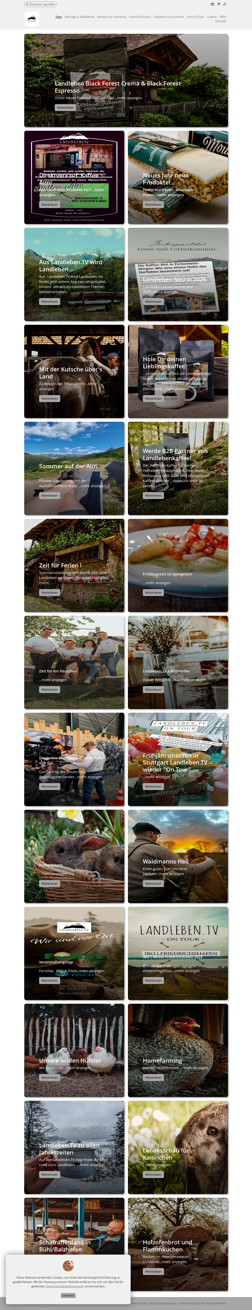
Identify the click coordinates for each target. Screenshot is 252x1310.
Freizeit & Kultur (140, 17)
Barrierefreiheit (216, 1303)
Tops (58, 17)
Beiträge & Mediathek (79, 17)
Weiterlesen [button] (65, 108)
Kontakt (220, 21)
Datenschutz (139, 1303)
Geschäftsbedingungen (163, 1303)
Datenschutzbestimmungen (65, 1286)
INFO (223, 17)
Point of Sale (195, 17)
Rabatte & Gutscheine (169, 17)
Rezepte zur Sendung (111, 17)
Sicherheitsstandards (192, 1303)
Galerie (212, 17)
